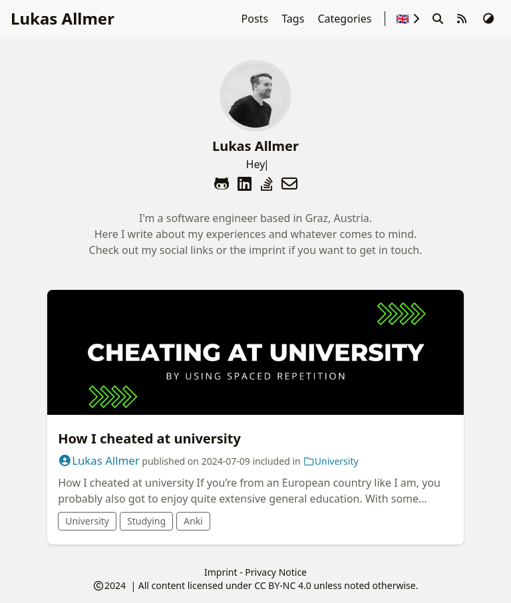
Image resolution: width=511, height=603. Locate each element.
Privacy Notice (276, 572)
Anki (193, 521)
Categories (345, 18)
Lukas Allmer (62, 18)
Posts (256, 18)
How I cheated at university (149, 438)
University (330, 461)
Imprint (221, 572)
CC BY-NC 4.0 (282, 585)
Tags (294, 18)
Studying (146, 521)
